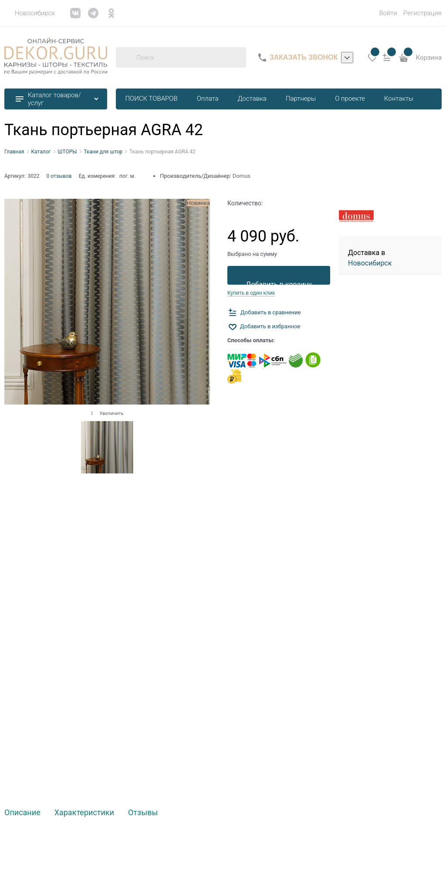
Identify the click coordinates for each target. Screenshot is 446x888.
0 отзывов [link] (59, 176)
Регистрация (422, 13)
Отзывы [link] (143, 813)
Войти (388, 13)
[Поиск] (126, 57)
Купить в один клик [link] (251, 293)
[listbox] (347, 57)
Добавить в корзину (278, 282)
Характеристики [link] (84, 813)
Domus (241, 176)
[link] (29, 13)
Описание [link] (22, 813)
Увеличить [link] (111, 413)
